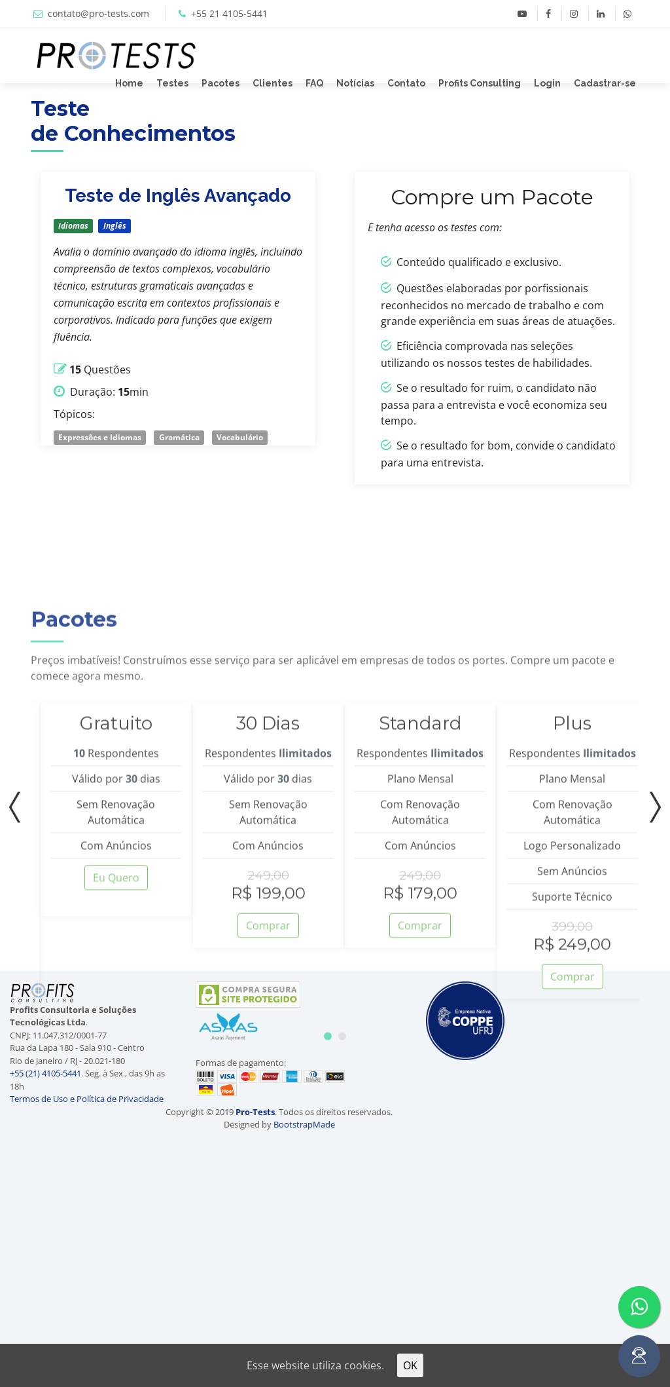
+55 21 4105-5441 (229, 13)
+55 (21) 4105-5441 (45, 1073)
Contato (406, 83)
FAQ (314, 83)
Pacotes (220, 83)
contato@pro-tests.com (98, 13)
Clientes (272, 83)
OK (410, 1365)
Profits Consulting (479, 83)
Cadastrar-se (605, 83)
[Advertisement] (618, 1167)
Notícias (355, 83)
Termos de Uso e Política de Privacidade (87, 1099)
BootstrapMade (304, 1124)
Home (129, 83)
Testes (172, 83)
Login (547, 83)
